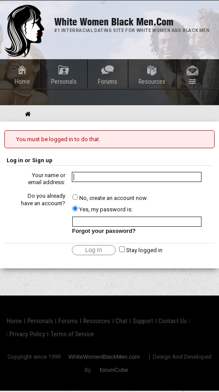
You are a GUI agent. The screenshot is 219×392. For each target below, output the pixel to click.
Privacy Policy (27, 334)
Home (22, 82)
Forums (107, 82)
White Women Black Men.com (113, 22)
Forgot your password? (104, 231)
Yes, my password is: (102, 209)
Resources (152, 82)
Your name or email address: (46, 179)
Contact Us (173, 321)
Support (143, 321)
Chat (121, 321)
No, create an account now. (110, 198)
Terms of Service (72, 334)
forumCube (114, 370)
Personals (64, 82)
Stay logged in (140, 250)
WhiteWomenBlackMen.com (104, 356)
